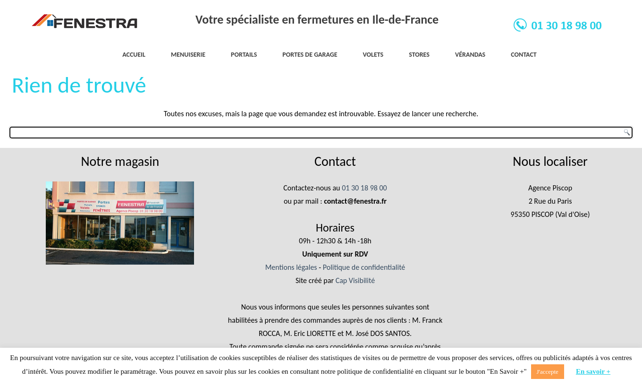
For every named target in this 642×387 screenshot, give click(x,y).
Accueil (133, 55)
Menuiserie (188, 55)
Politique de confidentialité (364, 267)
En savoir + (593, 371)
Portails (244, 55)
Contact (524, 55)
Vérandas (470, 55)
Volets (373, 55)
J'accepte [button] (547, 371)
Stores (419, 55)
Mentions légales (291, 267)
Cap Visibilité (355, 280)
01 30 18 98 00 (364, 187)
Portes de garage (309, 55)
